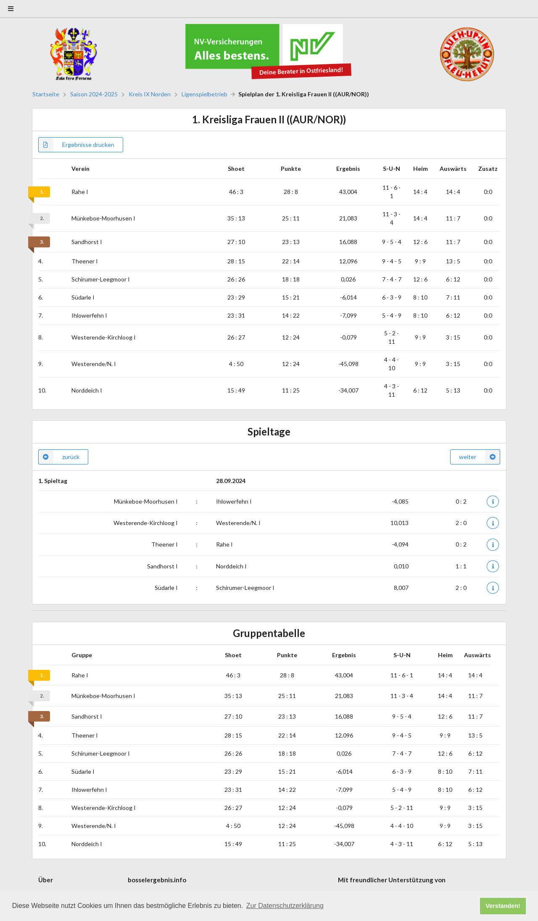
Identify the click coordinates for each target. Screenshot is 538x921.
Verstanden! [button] (502, 905)
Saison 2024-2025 (94, 94)
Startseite (45, 94)
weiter (479, 456)
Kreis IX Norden (150, 94)
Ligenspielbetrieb (204, 94)
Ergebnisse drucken (76, 144)
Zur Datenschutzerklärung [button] (285, 905)
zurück (58, 456)
